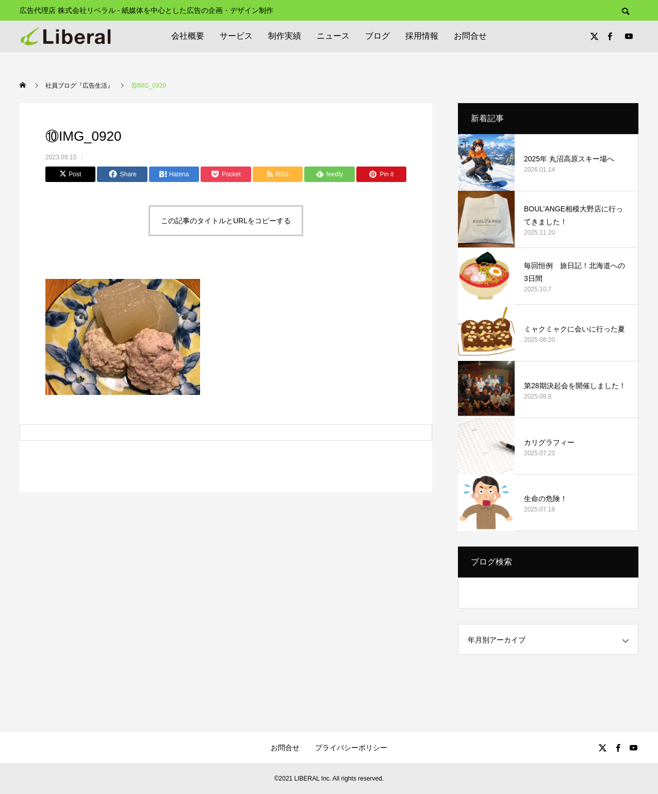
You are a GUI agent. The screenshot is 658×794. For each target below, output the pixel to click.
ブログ (377, 35)
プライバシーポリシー (351, 747)
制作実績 (284, 35)
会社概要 (187, 35)
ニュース (333, 35)
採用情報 (421, 35)
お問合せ (470, 35)
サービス (236, 35)
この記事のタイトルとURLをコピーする (226, 221)
